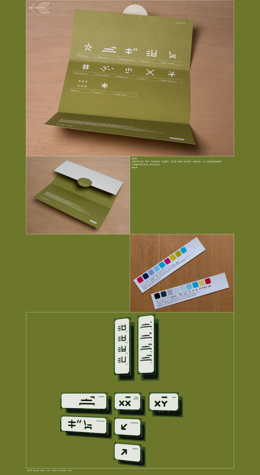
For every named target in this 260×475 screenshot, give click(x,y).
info (70, 471)
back (134, 167)
